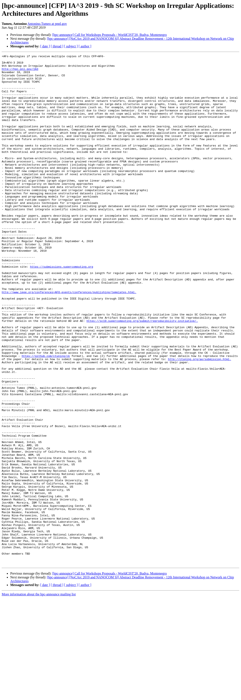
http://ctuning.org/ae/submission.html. (199, 420)
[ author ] (85, 46)
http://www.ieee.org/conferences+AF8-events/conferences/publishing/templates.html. (69, 340)
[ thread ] (57, 46)
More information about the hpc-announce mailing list (39, 696)
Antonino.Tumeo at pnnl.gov (47, 24)
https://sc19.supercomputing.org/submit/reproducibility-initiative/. (142, 374)
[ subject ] (71, 46)
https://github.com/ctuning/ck (46, 416)
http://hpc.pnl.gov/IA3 (20, 72)
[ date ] (45, 46)
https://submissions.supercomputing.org (61, 309)
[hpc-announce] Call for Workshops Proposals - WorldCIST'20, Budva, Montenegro (109, 35)
